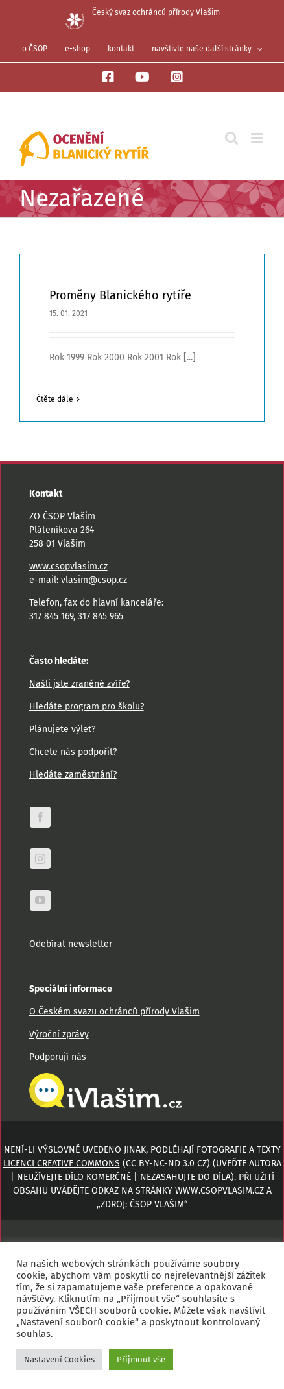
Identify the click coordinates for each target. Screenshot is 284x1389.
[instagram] (40, 858)
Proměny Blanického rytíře (120, 295)
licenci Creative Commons (61, 1163)
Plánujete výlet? (62, 729)
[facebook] (40, 817)
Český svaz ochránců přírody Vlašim (142, 12)
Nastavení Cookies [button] (59, 1359)
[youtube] (40, 900)
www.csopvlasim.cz (68, 566)
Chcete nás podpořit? (73, 751)
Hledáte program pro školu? (86, 706)
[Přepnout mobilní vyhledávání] (231, 138)
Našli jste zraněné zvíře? (79, 683)
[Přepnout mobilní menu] (258, 138)
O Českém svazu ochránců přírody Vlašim (114, 1011)
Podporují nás (57, 1057)
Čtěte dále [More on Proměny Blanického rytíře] (54, 399)
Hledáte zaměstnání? (73, 774)
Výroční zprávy (59, 1034)
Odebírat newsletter (70, 944)
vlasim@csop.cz (94, 579)
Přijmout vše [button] (141, 1359)
